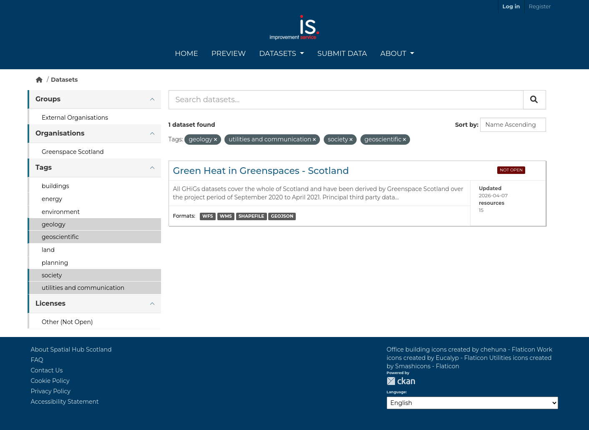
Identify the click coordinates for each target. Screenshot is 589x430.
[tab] (94, 99)
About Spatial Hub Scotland (71, 349)
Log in (511, 6)
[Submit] (534, 99)
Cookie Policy (50, 381)
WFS (207, 216)
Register (540, 6)
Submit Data (342, 53)
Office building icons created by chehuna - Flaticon (461, 349)
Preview (228, 53)
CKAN (401, 381)
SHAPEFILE (251, 216)
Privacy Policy (50, 391)
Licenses (50, 303)
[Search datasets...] (346, 99)
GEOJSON (282, 216)
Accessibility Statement (65, 401)
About (394, 53)
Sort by (466, 124)
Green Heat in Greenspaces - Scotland (261, 170)
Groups (47, 99)
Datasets (278, 53)
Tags (43, 167)
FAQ (37, 360)
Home (186, 53)
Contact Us (47, 370)
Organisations (59, 133)
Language (396, 392)
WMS (226, 216)
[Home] (39, 79)
